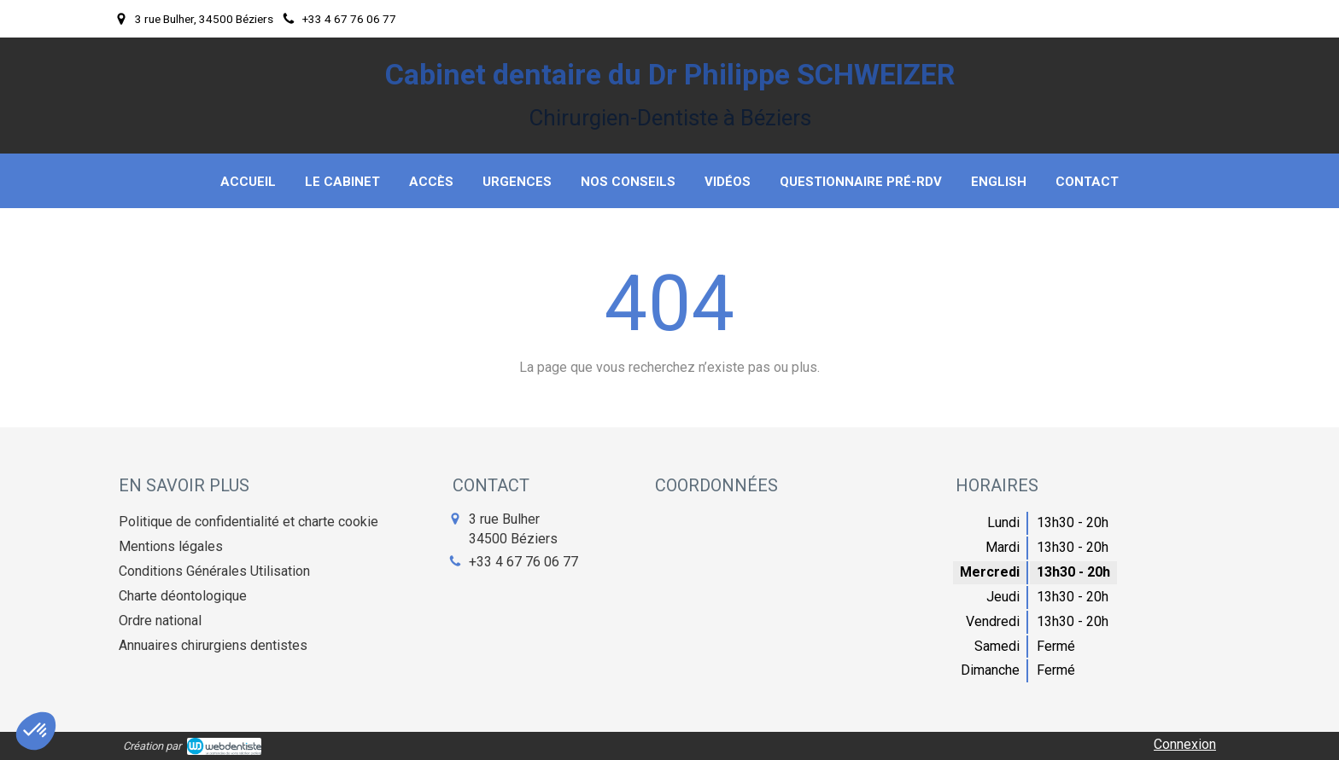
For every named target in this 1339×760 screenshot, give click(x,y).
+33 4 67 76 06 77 (523, 562)
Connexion (1185, 744)
